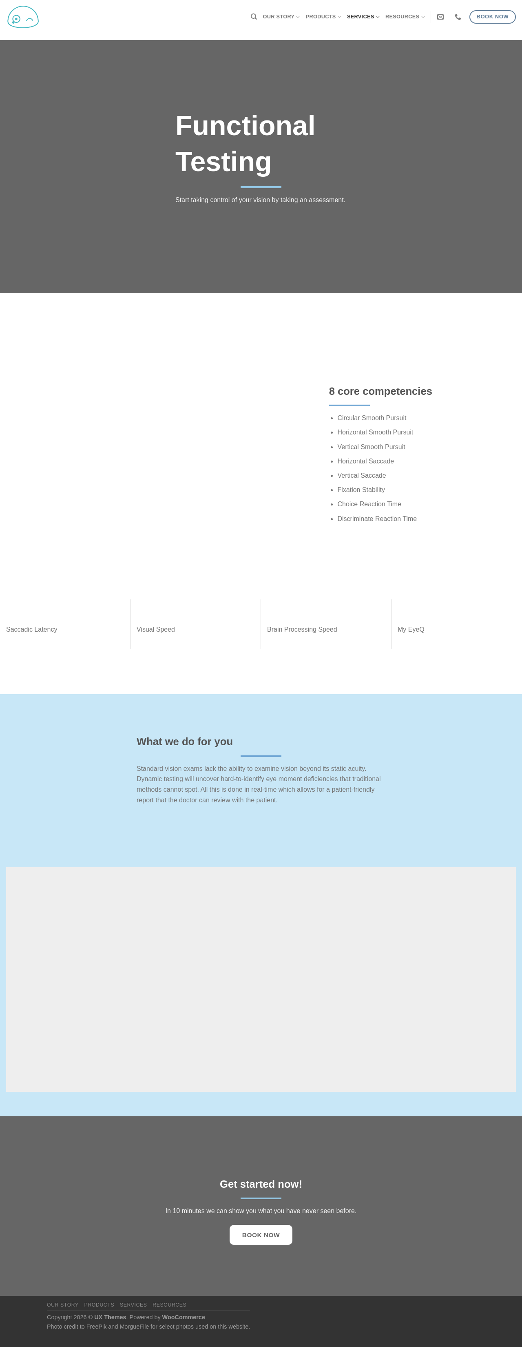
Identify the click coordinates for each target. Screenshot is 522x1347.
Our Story (281, 17)
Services (363, 17)
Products (323, 17)
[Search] (254, 16)
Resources (405, 17)
